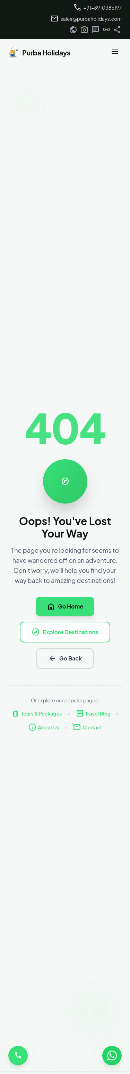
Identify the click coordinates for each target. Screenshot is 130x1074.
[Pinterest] (117, 30)
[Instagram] (84, 30)
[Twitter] (95, 30)
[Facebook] (73, 30)
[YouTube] (106, 30)
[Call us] (18, 1054)
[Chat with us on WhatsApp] (112, 1054)
